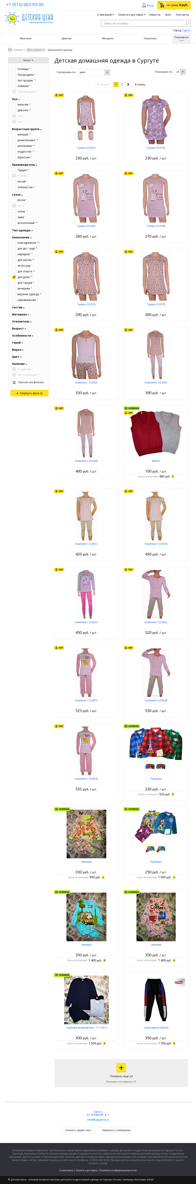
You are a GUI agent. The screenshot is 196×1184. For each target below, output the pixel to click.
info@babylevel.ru (98, 1119)
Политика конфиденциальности (117, 1170)
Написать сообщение (116, 1130)
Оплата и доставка (86, 1170)
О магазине (66, 1170)
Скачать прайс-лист (78, 1130)
